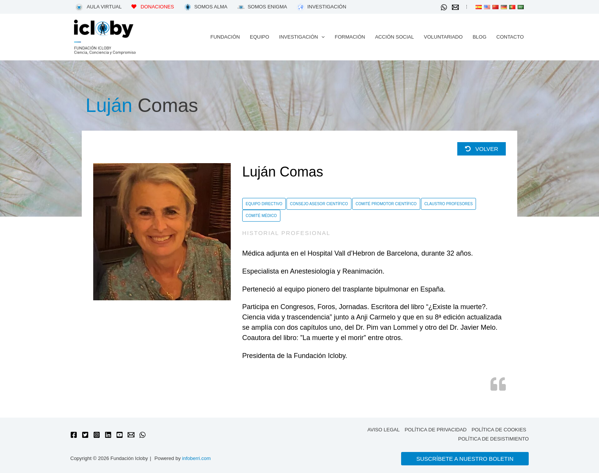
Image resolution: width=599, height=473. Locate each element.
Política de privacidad (435, 430)
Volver (481, 149)
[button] (302, 37)
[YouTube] (119, 434)
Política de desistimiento (493, 439)
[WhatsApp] (443, 7)
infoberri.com (196, 458)
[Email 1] (455, 7)
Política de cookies (498, 430)
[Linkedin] (108, 434)
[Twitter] (85, 434)
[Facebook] (73, 434)
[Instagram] (96, 434)
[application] (321, 37)
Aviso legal (383, 430)
